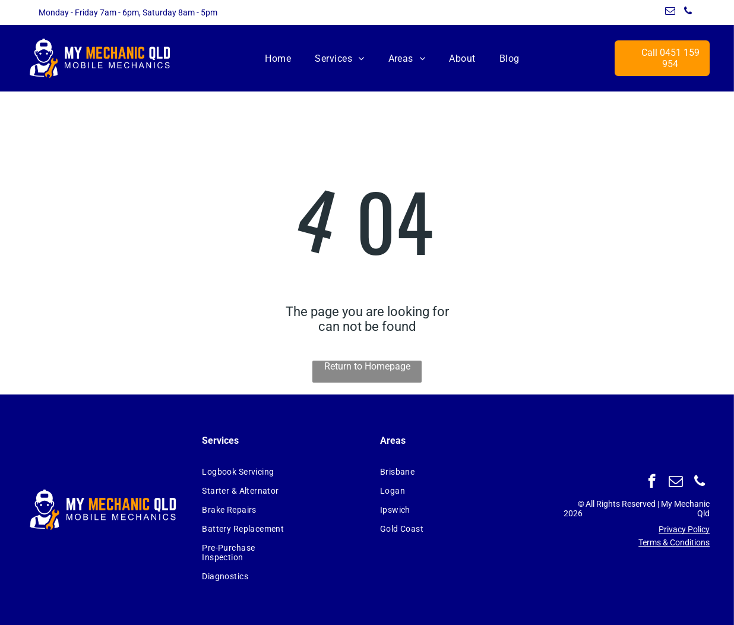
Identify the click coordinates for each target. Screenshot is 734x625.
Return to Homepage (367, 366)
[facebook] (651, 482)
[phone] (688, 12)
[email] (670, 12)
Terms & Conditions (674, 542)
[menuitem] (278, 58)
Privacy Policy (684, 529)
